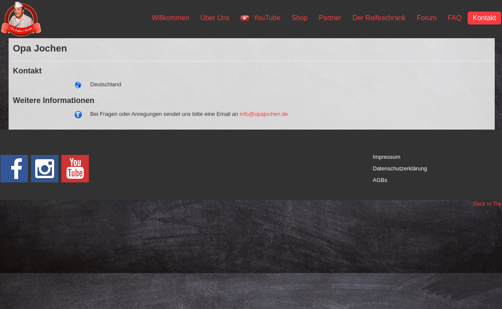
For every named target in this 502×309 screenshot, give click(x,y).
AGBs (380, 180)
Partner (330, 17)
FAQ (455, 17)
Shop (299, 17)
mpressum (387, 157)
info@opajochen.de (264, 114)
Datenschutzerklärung (400, 168)
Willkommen (170, 17)
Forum (426, 17)
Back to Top (487, 203)
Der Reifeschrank (379, 17)
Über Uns (215, 17)
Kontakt (484, 17)
